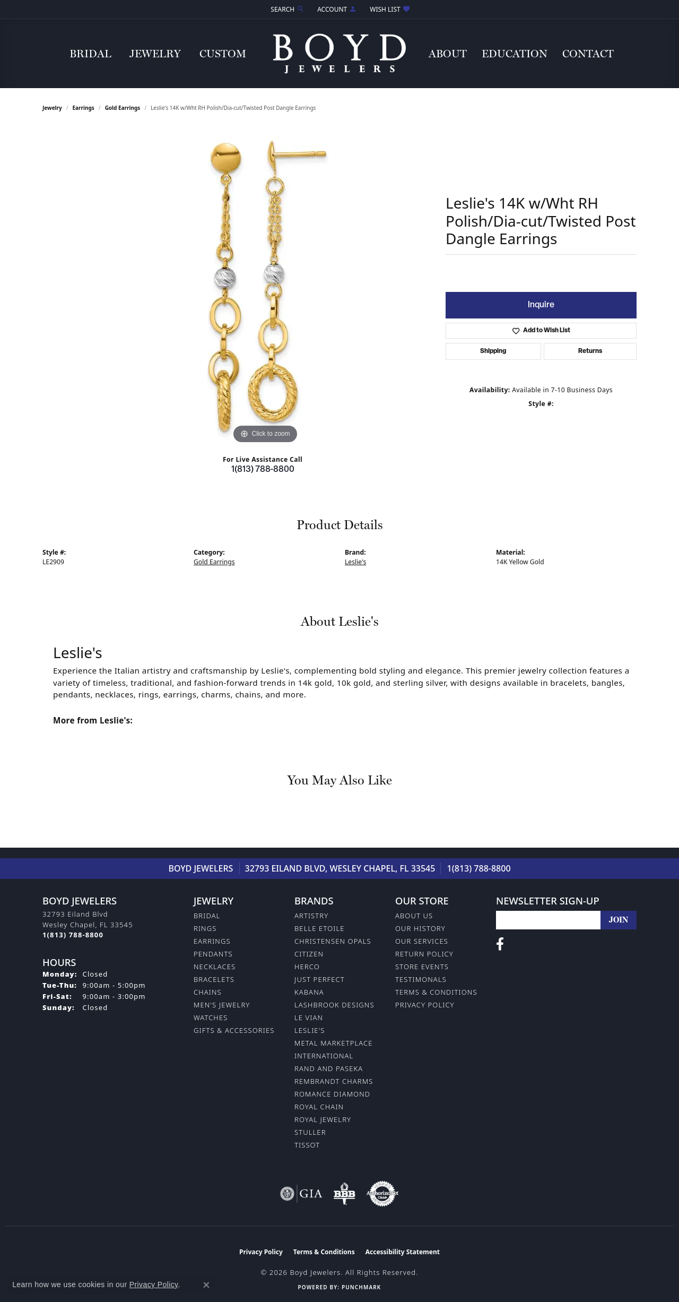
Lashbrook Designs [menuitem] (334, 1005)
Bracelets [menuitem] (214, 979)
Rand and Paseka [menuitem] (328, 1068)
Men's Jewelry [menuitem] (222, 1005)
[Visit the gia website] (301, 1193)
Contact (588, 53)
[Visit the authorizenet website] (382, 1193)
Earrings (83, 107)
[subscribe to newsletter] (618, 920)
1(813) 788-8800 (262, 469)
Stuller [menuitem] (310, 1132)
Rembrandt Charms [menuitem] (333, 1081)
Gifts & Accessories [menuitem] (234, 1030)
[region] (265, 287)
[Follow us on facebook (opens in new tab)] (500, 944)
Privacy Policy (425, 1005)
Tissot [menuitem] (307, 1145)
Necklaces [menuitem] (215, 966)
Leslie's (355, 561)
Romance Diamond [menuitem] (332, 1094)
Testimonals (421, 979)
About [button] (448, 53)
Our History (420, 928)
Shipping (493, 351)
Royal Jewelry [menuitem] (322, 1119)
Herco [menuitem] (307, 966)
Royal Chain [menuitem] (319, 1106)
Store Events (422, 966)
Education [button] (514, 53)
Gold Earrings (123, 107)
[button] (286, 9)
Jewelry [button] (155, 53)
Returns (590, 351)
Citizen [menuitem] (309, 954)
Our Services (421, 941)
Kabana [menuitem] (309, 992)
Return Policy (424, 954)
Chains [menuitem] (208, 992)
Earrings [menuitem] (212, 941)
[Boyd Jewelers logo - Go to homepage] (339, 53)
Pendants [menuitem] (213, 954)
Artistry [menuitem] (311, 915)
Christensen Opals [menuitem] (332, 941)
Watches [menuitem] (211, 1017)
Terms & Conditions (436, 992)
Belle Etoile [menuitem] (319, 928)
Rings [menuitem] (205, 928)
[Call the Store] (72, 934)
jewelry (52, 107)
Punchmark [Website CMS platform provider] (361, 1287)
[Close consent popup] (206, 1285)
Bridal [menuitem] (207, 915)
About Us (414, 915)
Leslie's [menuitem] (309, 1030)
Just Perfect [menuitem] (319, 979)
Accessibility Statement (402, 1251)
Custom (222, 53)
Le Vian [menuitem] (308, 1017)
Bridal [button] (90, 53)
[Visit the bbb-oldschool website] (344, 1193)
